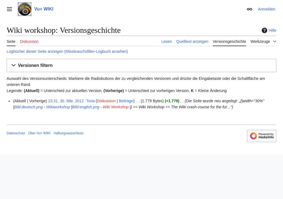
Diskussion (106, 101)
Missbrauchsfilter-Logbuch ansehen (96, 51)
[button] (141, 65)
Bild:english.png (85, 107)
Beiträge (126, 101)
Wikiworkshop (58, 107)
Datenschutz (16, 133)
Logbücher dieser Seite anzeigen (35, 51)
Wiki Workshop (116, 107)
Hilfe (268, 30)
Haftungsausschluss (68, 133)
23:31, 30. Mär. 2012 (65, 101)
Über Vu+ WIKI (39, 133)
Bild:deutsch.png (28, 107)
